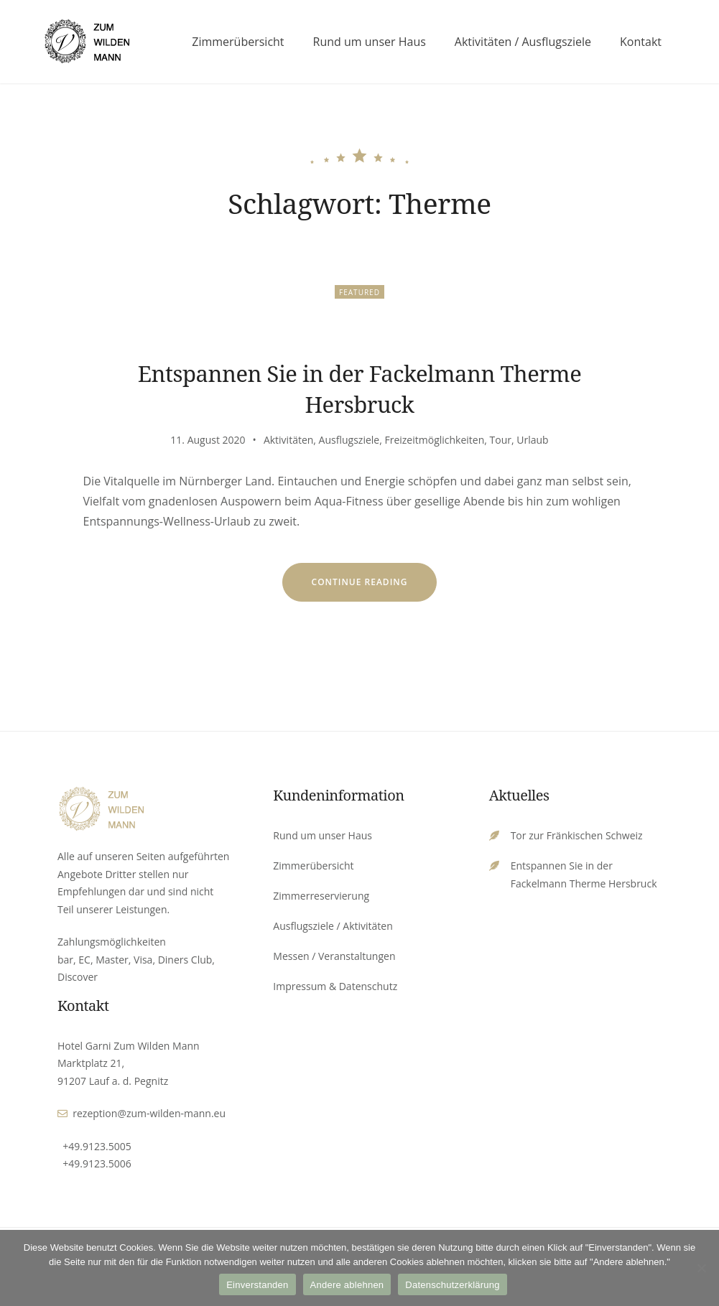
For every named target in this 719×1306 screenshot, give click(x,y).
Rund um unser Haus (369, 42)
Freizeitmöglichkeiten (434, 440)
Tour (500, 440)
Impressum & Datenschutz (335, 986)
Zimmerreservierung (321, 895)
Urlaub (532, 440)
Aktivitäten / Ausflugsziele (523, 42)
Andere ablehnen (347, 1284)
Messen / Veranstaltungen (334, 956)
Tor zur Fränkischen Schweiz (577, 835)
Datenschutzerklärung (452, 1284)
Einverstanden (257, 1284)
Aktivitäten (288, 440)
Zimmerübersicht (238, 42)
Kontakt (641, 42)
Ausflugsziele (349, 440)
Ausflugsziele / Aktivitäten (332, 926)
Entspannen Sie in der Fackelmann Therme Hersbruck (360, 388)
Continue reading (374, 588)
